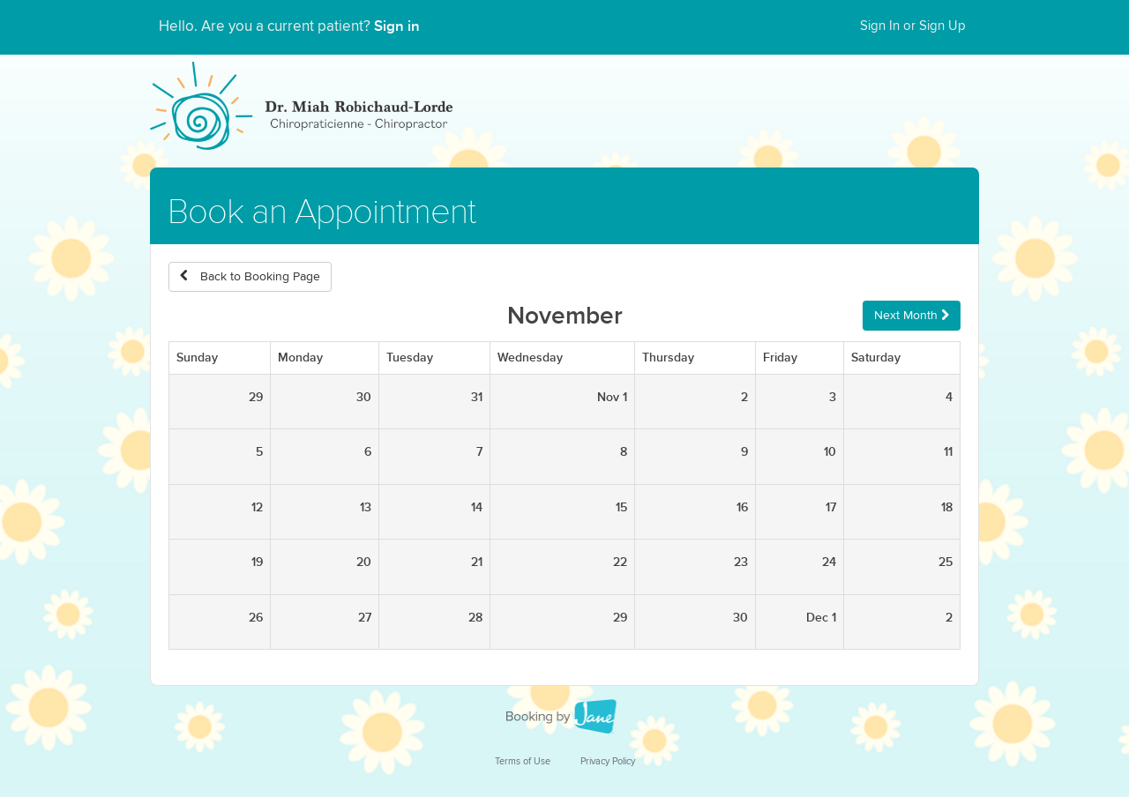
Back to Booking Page (250, 276)
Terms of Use (522, 761)
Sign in (397, 26)
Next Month (911, 315)
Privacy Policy (607, 761)
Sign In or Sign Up (913, 26)
